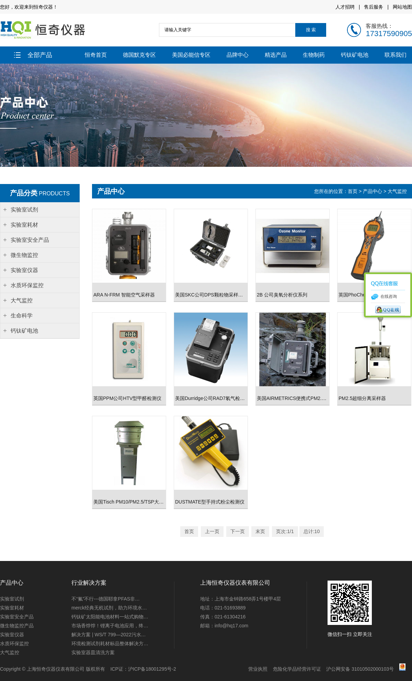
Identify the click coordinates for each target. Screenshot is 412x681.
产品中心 (372, 191)
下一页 (237, 531)
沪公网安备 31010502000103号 (360, 669)
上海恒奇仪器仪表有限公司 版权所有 (66, 669)
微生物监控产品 (17, 625)
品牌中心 (238, 55)
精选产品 (276, 55)
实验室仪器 (12, 634)
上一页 (212, 531)
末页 (260, 531)
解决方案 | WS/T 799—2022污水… (108, 634)
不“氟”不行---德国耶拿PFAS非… (105, 599)
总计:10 (312, 531)
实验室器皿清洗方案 (93, 652)
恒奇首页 (96, 55)
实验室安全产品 (17, 616)
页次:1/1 (285, 531)
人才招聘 (345, 7)
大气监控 (397, 191)
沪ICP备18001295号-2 (152, 669)
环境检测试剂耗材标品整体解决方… (109, 643)
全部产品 (33, 55)
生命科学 (22, 315)
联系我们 (396, 55)
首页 (353, 191)
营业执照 (257, 669)
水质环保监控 (14, 643)
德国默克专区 (139, 55)
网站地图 (402, 7)
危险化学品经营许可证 (297, 669)
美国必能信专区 (191, 55)
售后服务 (373, 7)
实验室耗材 (12, 607)
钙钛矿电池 (354, 55)
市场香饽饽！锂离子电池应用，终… (109, 625)
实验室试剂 (12, 599)
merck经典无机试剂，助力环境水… (109, 607)
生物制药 (314, 55)
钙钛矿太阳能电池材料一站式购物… (109, 616)
